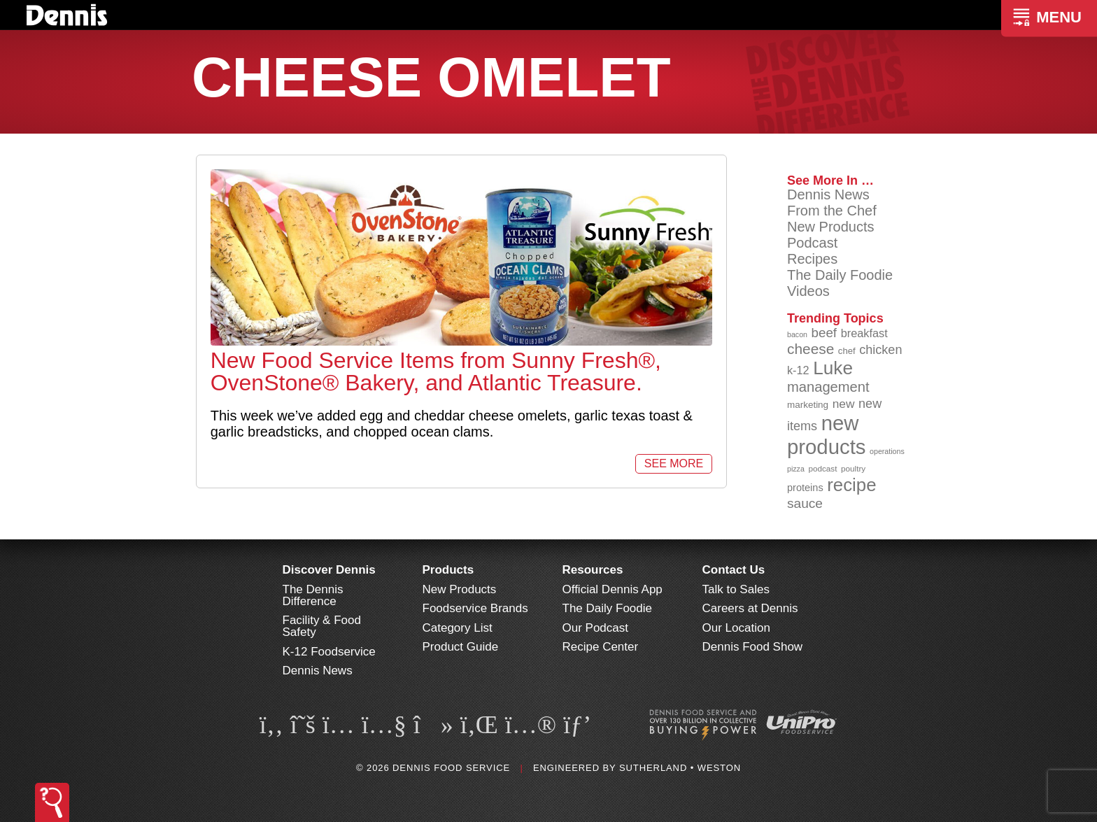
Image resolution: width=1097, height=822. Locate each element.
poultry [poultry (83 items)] (853, 468)
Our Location (736, 628)
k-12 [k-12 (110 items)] (798, 370)
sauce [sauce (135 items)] (805, 503)
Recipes (812, 259)
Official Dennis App (612, 589)
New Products (831, 226)
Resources (592, 569)
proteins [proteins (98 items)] (805, 487)
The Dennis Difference (313, 595)
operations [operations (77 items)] (887, 451)
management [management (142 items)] (828, 387)
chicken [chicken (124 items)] (880, 350)
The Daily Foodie (840, 275)
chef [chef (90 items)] (847, 351)
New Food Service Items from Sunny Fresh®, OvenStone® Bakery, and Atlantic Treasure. (436, 371)
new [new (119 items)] (844, 404)
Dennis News (828, 194)
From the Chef (832, 210)
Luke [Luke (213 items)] (833, 367)
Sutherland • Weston (680, 768)
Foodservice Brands (475, 608)
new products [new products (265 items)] (826, 434)
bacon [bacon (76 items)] (797, 334)
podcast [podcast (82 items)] (822, 468)
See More (673, 463)
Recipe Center (600, 646)
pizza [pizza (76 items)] (796, 469)
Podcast (812, 242)
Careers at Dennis (750, 608)
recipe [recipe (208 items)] (851, 485)
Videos (808, 291)
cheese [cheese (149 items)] (810, 349)
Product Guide (461, 646)
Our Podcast (595, 628)
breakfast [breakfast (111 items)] (864, 333)
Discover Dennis (329, 569)
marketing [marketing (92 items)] (807, 404)
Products (448, 569)
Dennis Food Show (752, 646)
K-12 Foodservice (329, 651)
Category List (458, 628)
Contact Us (733, 569)
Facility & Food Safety (322, 626)
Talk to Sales (736, 589)
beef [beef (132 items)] (824, 332)
